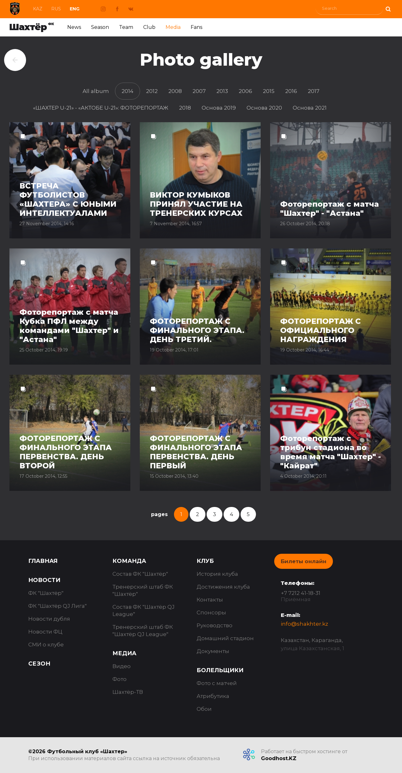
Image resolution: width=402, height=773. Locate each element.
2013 (222, 91)
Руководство (214, 625)
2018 (185, 108)
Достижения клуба (223, 587)
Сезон (39, 663)
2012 (152, 91)
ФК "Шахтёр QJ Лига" (57, 606)
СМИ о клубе (46, 644)
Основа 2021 (310, 108)
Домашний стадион (225, 638)
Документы (213, 651)
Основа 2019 (219, 108)
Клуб (205, 561)
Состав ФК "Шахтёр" (140, 574)
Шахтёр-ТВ (127, 692)
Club (149, 27)
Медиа (124, 653)
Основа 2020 (264, 108)
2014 (127, 91)
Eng (74, 9)
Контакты (210, 599)
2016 (291, 91)
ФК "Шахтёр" (45, 593)
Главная (42, 561)
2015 (268, 91)
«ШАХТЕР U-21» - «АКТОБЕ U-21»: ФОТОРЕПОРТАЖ (100, 108)
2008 (175, 91)
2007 (199, 91)
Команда (129, 561)
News (74, 27)
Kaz (37, 9)
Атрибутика (213, 696)
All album (96, 91)
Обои (204, 709)
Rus (56, 9)
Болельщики (220, 670)
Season (100, 27)
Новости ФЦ (45, 632)
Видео (121, 666)
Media (173, 27)
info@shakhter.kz (304, 624)
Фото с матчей (217, 683)
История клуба (217, 574)
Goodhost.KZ (278, 758)
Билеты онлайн (303, 561)
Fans (196, 27)
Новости (44, 580)
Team (126, 27)
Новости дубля (49, 619)
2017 (313, 91)
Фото (119, 679)
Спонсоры (211, 612)
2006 (245, 91)
